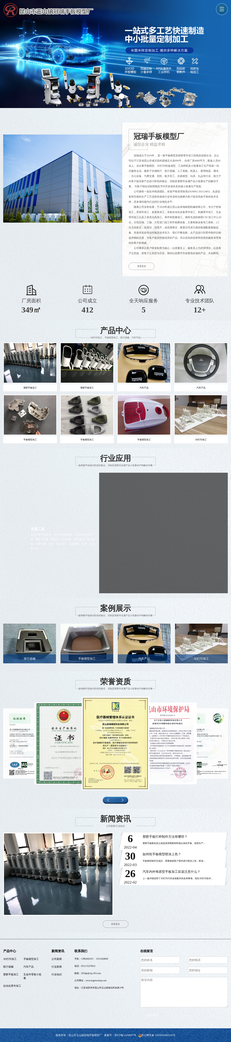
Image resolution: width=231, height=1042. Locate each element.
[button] (109, 96)
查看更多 (141, 266)
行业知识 (56, 974)
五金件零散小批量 (32, 976)
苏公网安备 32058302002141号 (156, 1035)
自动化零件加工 (12, 985)
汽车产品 (28, 966)
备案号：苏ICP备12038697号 (120, 1035)
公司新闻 (56, 959)
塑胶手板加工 (11, 974)
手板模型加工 (31, 959)
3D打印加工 (10, 959)
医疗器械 (8, 966)
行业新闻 (56, 966)
